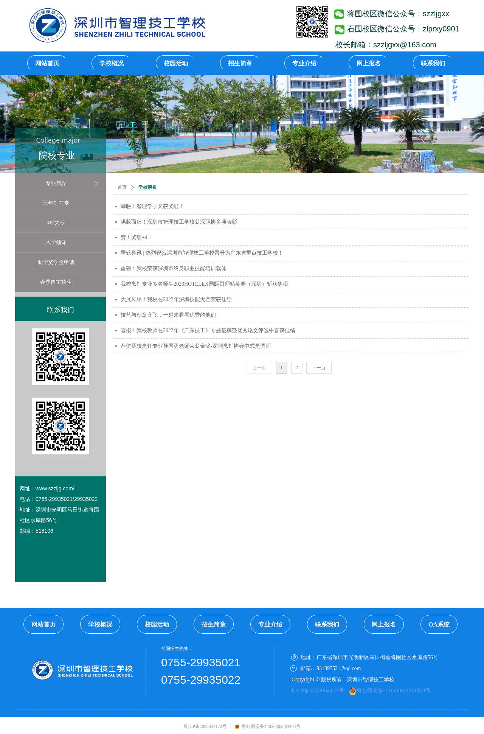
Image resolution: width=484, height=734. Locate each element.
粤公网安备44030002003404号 (394, 690)
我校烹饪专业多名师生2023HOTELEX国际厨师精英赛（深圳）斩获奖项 (204, 284)
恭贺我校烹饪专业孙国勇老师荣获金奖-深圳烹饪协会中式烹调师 (196, 346)
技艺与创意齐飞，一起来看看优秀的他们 (168, 315)
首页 (122, 187)
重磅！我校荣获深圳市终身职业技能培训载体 (173, 268)
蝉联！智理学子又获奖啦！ (152, 206)
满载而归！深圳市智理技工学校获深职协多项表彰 (179, 222)
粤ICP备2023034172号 (317, 690)
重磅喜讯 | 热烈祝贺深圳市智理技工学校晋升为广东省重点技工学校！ (202, 253)
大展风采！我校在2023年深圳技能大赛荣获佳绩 (176, 299)
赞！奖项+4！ (137, 237)
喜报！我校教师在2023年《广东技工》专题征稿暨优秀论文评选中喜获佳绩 (208, 330)
